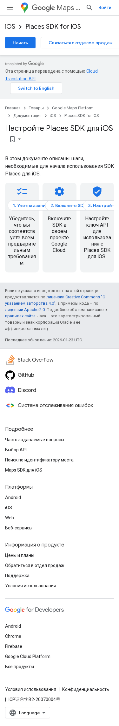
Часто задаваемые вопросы (34, 439)
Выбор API (16, 449)
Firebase (13, 646)
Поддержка (17, 575)
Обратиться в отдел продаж (34, 565)
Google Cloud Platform (27, 656)
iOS (10, 27)
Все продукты (19, 666)
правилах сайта (20, 316)
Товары (36, 108)
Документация (27, 115)
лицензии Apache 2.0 (25, 309)
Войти (104, 7)
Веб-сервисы (18, 527)
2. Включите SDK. (69, 205)
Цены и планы (19, 555)
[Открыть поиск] (89, 7)
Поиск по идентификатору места (39, 459)
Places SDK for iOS (53, 27)
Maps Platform (56, 7)
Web (9, 517)
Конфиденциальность (85, 689)
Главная (13, 108)
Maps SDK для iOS (23, 470)
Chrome (13, 636)
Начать (20, 43)
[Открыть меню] (10, 7)
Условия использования (30, 585)
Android (13, 497)
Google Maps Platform (73, 108)
